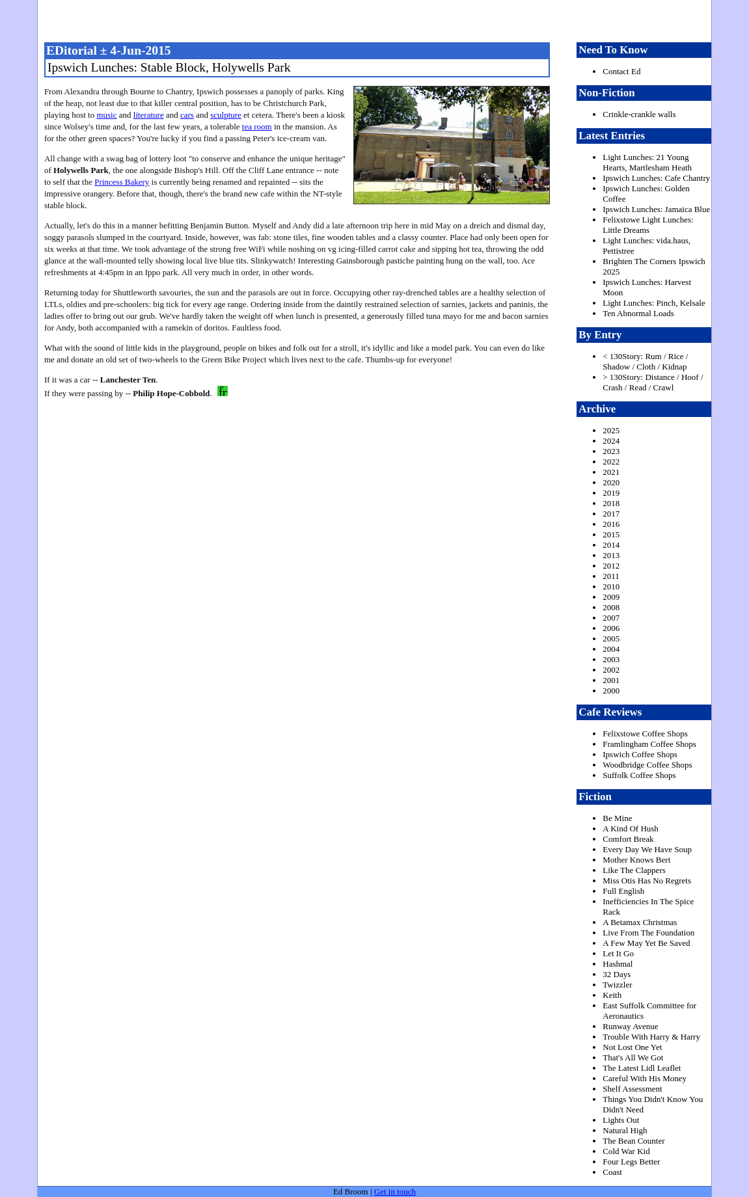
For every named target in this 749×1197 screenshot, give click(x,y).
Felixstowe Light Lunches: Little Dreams (648, 225)
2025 (611, 430)
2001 (611, 680)
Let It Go (618, 953)
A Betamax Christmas (640, 922)
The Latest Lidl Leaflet (642, 1068)
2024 (611, 441)
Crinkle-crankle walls (639, 114)
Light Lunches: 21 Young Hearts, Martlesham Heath (647, 162)
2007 (611, 618)
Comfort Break (628, 839)
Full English (623, 891)
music (106, 115)
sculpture (225, 115)
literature (148, 115)
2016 (611, 524)
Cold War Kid (626, 1151)
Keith (612, 995)
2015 (611, 534)
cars (187, 115)
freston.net (379, 19)
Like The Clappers (634, 870)
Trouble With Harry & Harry (651, 1037)
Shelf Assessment (632, 1089)
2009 (611, 597)
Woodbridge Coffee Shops (647, 765)
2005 (611, 638)
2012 (611, 566)
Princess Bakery (121, 182)
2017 (611, 513)
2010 (611, 586)
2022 (611, 461)
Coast (612, 1172)
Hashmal (618, 964)
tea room (257, 126)
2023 (611, 451)
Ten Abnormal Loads (638, 313)
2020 (611, 482)
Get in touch (395, 1191)
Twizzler (617, 984)
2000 (611, 690)
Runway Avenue (630, 1026)
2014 (611, 545)
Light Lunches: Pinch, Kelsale (654, 303)
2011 (611, 576)
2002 (611, 670)
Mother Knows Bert (636, 860)
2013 (611, 555)
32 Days (617, 974)
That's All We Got (633, 1057)
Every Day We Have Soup (647, 849)
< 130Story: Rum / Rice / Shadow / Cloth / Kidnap (645, 361)
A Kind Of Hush (631, 828)
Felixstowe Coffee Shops (645, 733)
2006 (611, 628)
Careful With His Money (645, 1078)
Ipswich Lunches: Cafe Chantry (656, 178)
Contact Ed (621, 71)
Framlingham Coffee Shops (649, 744)
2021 (611, 472)
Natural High (625, 1130)
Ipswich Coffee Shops (640, 754)
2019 (611, 493)
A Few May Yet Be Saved (646, 943)
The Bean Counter (633, 1141)
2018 (611, 503)
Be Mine (617, 818)
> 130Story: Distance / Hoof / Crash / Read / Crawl (653, 382)
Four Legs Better (631, 1161)
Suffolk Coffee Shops (639, 775)
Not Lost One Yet (632, 1047)
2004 (611, 649)
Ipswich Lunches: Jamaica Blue (656, 209)
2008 (611, 607)
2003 (611, 659)
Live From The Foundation (648, 932)
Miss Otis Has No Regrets (647, 880)
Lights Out (621, 1120)
